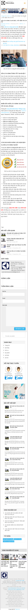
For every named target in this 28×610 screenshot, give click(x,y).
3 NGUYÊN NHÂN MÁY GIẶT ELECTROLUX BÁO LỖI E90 (16, 437)
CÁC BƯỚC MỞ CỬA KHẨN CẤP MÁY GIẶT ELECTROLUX (14, 513)
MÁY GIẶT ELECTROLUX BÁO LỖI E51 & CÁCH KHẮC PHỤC (17, 459)
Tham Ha (17, 609)
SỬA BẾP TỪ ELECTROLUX (15, 600)
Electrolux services (5, 23)
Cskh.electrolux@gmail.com (16, 589)
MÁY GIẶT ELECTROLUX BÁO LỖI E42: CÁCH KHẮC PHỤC (17, 488)
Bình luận (4, 305)
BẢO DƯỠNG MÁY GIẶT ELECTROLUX (15, 598)
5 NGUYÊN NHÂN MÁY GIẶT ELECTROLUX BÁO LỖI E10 (16, 479)
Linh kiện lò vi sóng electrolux (11, 45)
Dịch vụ (9, 16)
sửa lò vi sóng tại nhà (8, 541)
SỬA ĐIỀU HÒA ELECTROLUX (15, 603)
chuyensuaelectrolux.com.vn (16, 588)
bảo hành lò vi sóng (8, 539)
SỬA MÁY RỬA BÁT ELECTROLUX (15, 601)
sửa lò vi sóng (17, 539)
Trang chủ (3, 16)
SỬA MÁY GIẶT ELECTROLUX (14, 591)
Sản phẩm (7, 352)
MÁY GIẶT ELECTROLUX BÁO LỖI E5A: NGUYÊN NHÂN (17, 448)
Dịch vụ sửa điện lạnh (15, 606)
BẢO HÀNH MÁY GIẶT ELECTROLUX (15, 594)
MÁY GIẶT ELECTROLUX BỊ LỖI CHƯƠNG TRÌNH (16, 426)
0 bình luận (9, 234)
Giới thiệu (7, 347)
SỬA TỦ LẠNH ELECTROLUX (15, 595)
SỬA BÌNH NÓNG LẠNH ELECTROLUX (15, 604)
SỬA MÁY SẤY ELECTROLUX (15, 592)
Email (3, 298)
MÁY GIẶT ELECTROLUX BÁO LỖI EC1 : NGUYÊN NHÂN (17, 497)
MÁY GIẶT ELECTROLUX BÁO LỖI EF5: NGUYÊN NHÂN (17, 469)
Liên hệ (6, 357)
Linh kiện (7, 355)
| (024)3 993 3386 (19, 580)
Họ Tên (4, 291)
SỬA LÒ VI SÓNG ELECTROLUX (15, 597)
